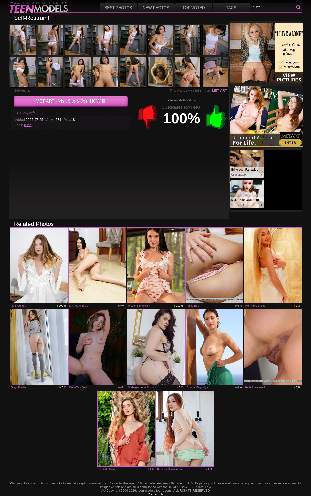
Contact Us (155, 494)
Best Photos (118, 8)
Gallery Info (26, 113)
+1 (216, 117)
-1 (147, 117)
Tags (231, 8)
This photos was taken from (198, 90)
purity (28, 125)
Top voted (193, 8)
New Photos (156, 8)
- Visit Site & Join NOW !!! (70, 101)
